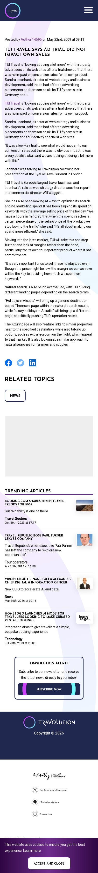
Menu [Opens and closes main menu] (88, 10)
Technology (13, 639)
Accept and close (49, 863)
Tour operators (16, 562)
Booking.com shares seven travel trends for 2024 (34, 503)
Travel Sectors (16, 518)
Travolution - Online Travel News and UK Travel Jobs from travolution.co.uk (49, 722)
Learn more (32, 851)
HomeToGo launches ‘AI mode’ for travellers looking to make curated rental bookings (37, 617)
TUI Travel (12, 103)
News (15, 396)
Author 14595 (31, 39)
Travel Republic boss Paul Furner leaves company (34, 537)
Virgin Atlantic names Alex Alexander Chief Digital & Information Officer (38, 581)
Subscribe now (49, 689)
